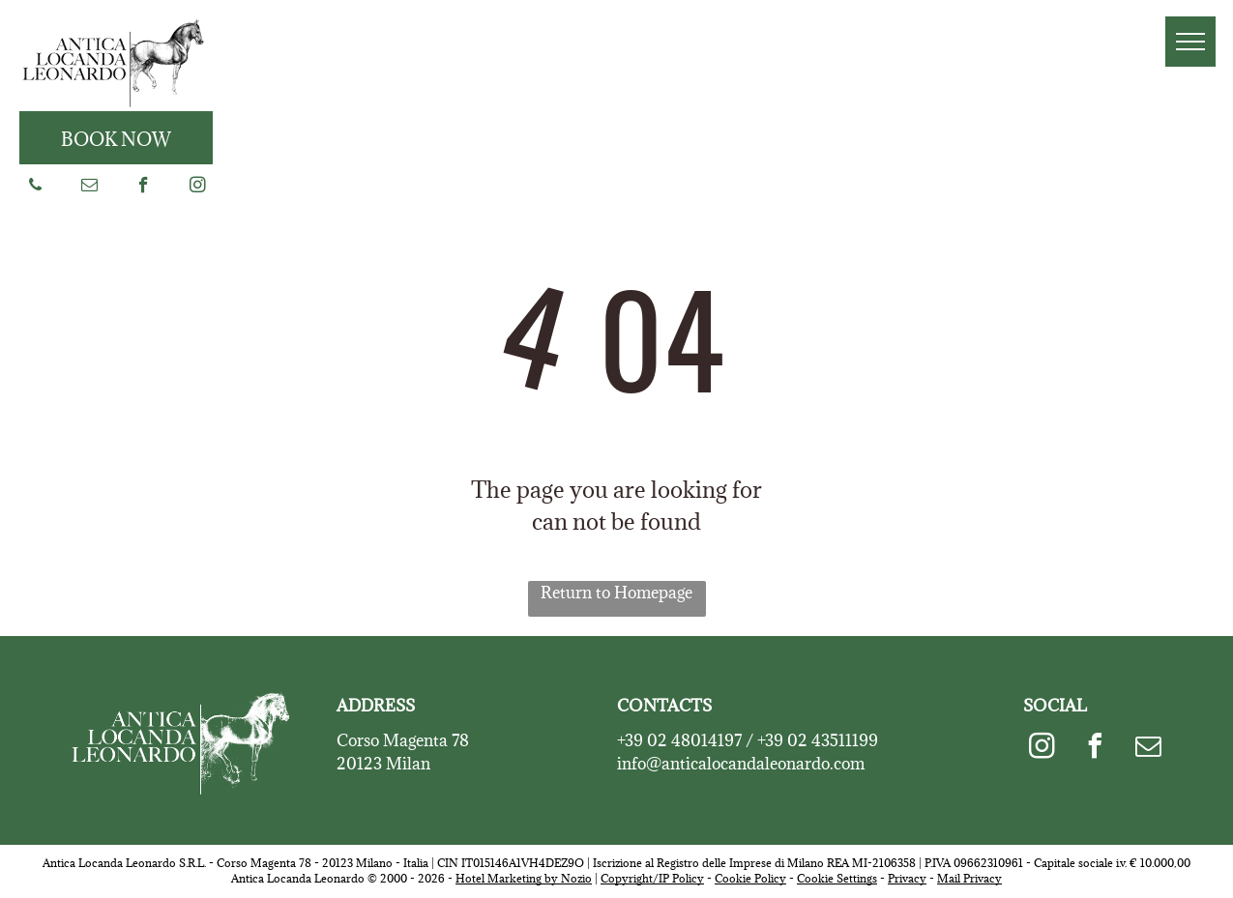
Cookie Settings (837, 878)
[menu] (1190, 41)
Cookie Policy (750, 878)
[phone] (35, 187)
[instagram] (198, 187)
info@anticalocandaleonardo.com (741, 763)
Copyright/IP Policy (652, 878)
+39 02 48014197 (679, 740)
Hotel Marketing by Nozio (523, 878)
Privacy (907, 878)
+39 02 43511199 (817, 740)
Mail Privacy (969, 878)
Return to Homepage (616, 592)
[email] (89, 187)
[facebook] (144, 187)
